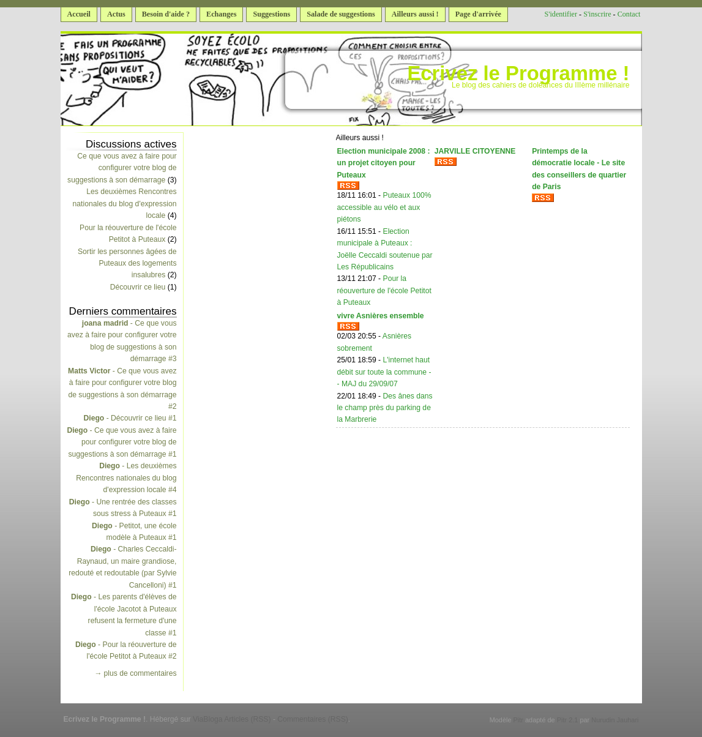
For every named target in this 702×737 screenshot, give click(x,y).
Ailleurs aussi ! (415, 14)
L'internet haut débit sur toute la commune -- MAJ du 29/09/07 (384, 372)
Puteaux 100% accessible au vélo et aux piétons (384, 207)
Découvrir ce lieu (138, 287)
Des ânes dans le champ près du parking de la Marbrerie (385, 408)
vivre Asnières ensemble (380, 316)
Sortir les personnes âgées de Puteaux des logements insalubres (127, 263)
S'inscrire (597, 14)
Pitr (518, 720)
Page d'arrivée (478, 14)
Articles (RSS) (247, 719)
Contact (629, 14)
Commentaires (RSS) (312, 719)
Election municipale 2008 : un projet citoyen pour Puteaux (383, 163)
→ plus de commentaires (135, 673)
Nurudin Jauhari (614, 720)
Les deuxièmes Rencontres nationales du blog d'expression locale (125, 203)
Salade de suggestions (341, 14)
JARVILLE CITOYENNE (475, 151)
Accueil (79, 14)
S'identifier (560, 14)
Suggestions (271, 14)
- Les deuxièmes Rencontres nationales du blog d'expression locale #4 (126, 478)
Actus (116, 14)
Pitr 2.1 (567, 720)
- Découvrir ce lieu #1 (129, 418)
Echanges (221, 14)
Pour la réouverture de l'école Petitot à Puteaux (384, 290)
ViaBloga (207, 719)
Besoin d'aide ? (166, 14)
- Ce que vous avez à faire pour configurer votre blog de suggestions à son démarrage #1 (121, 442)
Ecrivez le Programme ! (518, 73)
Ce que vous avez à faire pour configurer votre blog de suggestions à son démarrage (121, 168)
